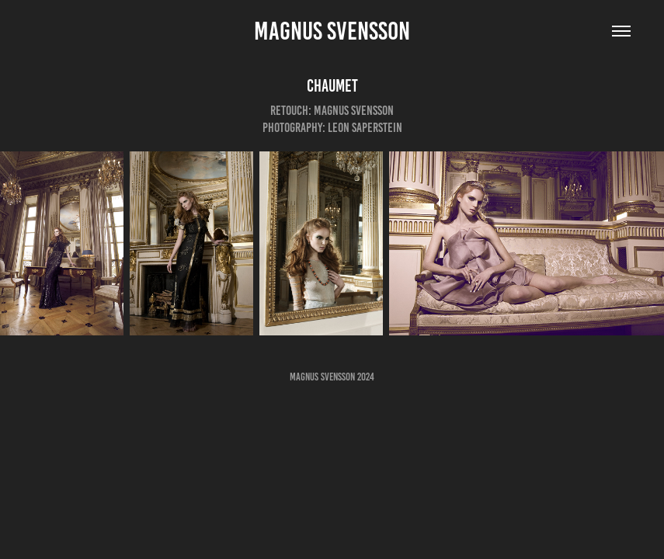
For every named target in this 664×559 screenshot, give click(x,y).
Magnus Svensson (332, 31)
